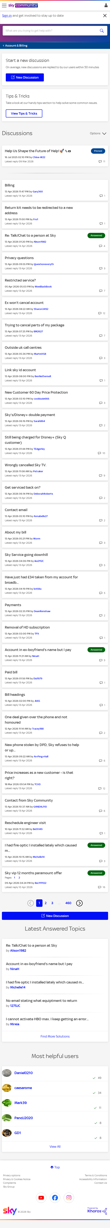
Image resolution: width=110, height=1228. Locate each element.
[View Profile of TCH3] (37, 784)
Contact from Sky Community (29, 800)
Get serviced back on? (22, 487)
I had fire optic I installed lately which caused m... (45, 982)
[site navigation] (4, 5)
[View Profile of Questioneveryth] (44, 264)
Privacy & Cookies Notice (16, 1179)
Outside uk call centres (23, 347)
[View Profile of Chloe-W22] (39, 157)
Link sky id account (20, 370)
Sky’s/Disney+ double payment (30, 415)
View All (55, 1146)
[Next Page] (79, 903)
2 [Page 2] (46, 903)
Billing (9, 185)
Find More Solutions (55, 1036)
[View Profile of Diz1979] (37, 678)
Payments (13, 605)
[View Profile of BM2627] (38, 331)
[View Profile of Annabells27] (41, 516)
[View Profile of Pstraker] (38, 471)
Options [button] (95, 133)
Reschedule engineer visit (25, 823)
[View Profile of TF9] (37, 633)
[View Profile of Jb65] (37, 700)
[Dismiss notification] (105, 16)
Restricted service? (20, 280)
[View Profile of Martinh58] (40, 353)
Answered (96, 235)
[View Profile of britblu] (38, 588)
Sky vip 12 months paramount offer (33, 873)
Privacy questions (19, 258)
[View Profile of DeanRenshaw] (42, 611)
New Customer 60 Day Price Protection (36, 392)
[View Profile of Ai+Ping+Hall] (41, 756)
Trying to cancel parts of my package (34, 325)
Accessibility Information (93, 1179)
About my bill (15, 532)
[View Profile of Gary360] (38, 191)
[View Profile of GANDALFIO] (40, 806)
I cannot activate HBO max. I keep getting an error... (47, 1019)
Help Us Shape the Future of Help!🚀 (35, 151)
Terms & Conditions (96, 1175)
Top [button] (57, 1167)
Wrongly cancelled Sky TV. (25, 465)
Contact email (16, 510)
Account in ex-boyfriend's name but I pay (38, 650)
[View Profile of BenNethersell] (43, 376)
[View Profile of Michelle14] (39, 856)
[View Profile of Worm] (36, 538)
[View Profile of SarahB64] (39, 421)
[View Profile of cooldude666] (41, 398)
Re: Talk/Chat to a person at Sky (30, 235)
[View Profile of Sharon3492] (41, 309)
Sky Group (9, 1186)
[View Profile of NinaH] (35, 656)
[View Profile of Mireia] (14, 1024)
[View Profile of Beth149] (37, 829)
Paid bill (11, 672)
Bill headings (15, 694)
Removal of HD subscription (27, 627)
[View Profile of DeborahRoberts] (43, 493)
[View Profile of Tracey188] (38, 728)
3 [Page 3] (52, 903)
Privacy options (11, 1175)
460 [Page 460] (68, 903)
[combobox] (50, 30)
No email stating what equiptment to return (41, 1000)
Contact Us (100, 1182)
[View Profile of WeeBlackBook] (43, 286)
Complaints (9, 1182)
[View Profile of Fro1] (35, 219)
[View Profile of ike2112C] (39, 561)
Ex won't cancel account (24, 302)
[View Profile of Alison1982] (40, 241)
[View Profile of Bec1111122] (40, 883)
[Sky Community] (23, 6)
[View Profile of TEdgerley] (39, 448)
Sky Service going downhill (26, 554)
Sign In (105, 6)
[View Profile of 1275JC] (15, 1006)
